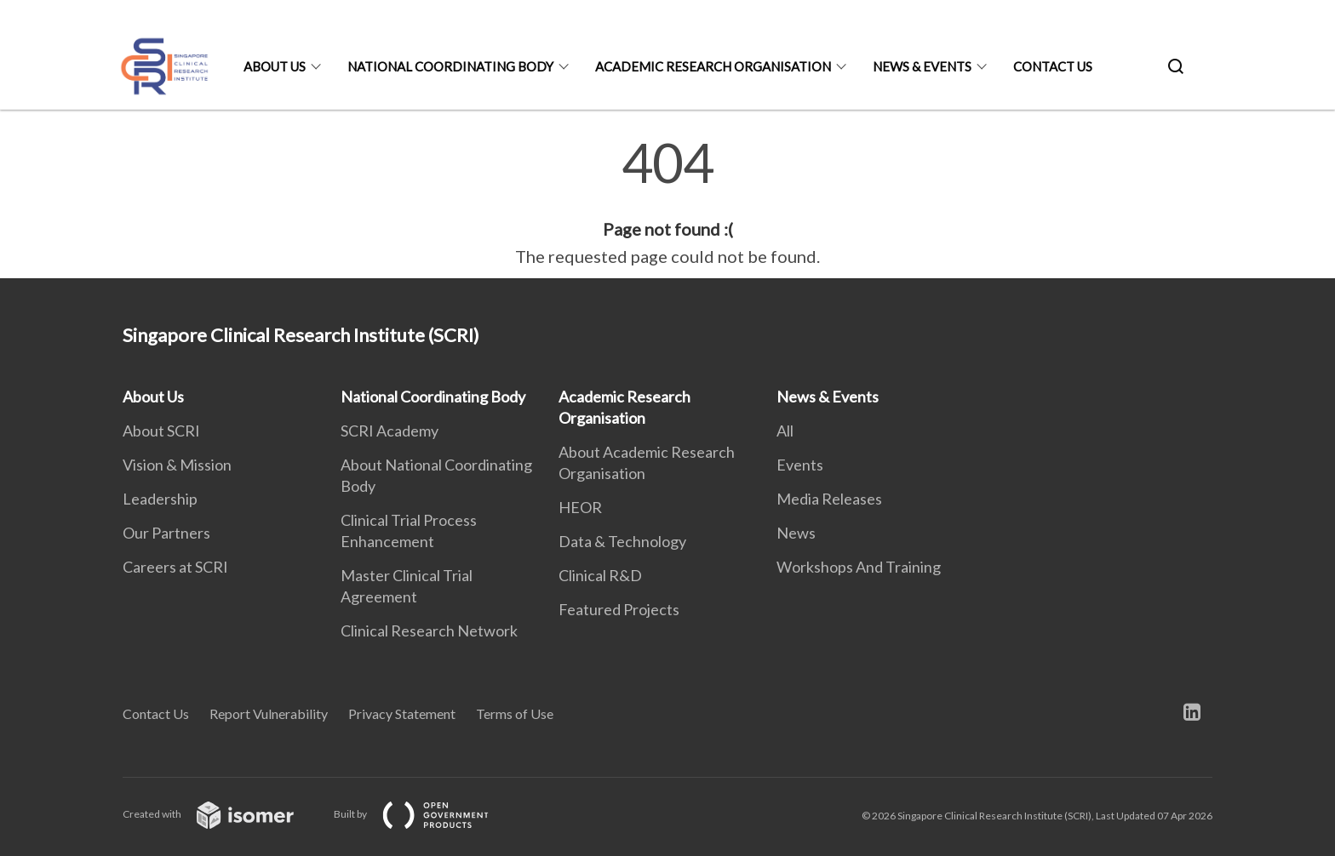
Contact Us (1052, 66)
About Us (275, 66)
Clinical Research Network (429, 630)
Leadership (160, 498)
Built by (425, 813)
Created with (222, 813)
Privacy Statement (402, 713)
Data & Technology (622, 541)
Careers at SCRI (175, 566)
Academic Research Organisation (713, 66)
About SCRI (161, 430)
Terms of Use (514, 713)
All (785, 430)
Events (799, 464)
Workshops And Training (858, 566)
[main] (667, 202)
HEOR (580, 507)
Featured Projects (619, 609)
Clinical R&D (600, 575)
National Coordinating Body (450, 66)
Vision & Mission (177, 464)
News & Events (922, 66)
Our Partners (166, 532)
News (796, 532)
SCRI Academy (389, 430)
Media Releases (829, 498)
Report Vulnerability (268, 713)
